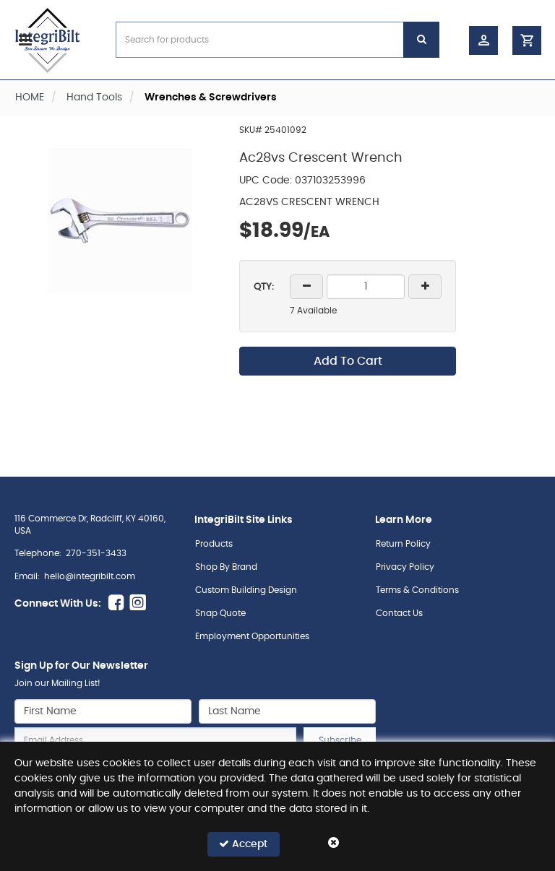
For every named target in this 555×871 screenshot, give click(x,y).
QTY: (264, 287)
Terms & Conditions (417, 590)
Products (214, 544)
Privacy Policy (405, 567)
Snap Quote (220, 613)
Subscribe (340, 740)
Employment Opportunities (252, 636)
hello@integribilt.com (89, 576)
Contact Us (399, 613)
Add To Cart (348, 361)
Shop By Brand (226, 567)
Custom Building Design (246, 590)
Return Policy (403, 544)
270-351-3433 (96, 553)
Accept (243, 843)
